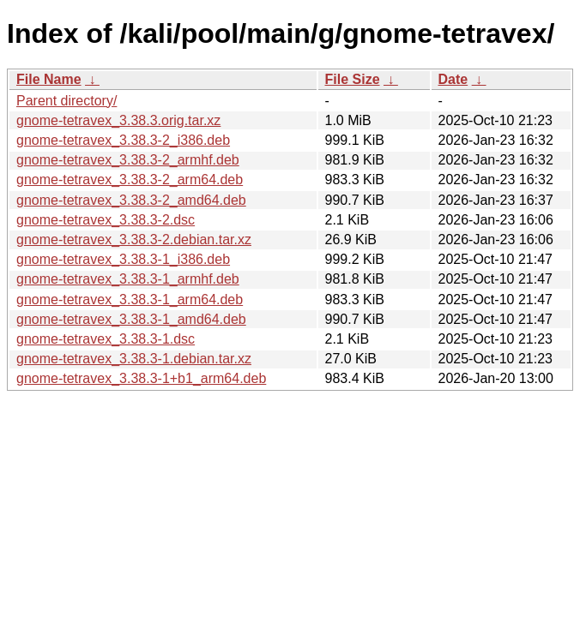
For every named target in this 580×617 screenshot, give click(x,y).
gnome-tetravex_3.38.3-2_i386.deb (123, 140)
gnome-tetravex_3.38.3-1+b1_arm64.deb (141, 378)
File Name (49, 79)
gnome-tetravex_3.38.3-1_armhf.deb (127, 279)
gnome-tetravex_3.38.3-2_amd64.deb (131, 200)
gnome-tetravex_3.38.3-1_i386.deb (123, 259)
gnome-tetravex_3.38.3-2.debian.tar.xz (133, 239)
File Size (352, 79)
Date (453, 79)
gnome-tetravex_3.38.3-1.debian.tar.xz (133, 358)
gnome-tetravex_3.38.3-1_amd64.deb (131, 319)
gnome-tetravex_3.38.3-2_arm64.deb (129, 179)
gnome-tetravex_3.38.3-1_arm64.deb (129, 299)
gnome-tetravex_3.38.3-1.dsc (105, 339)
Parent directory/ (66, 100)
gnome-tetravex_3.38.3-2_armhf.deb (127, 160)
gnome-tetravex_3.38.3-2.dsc (105, 220)
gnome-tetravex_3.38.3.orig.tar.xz (118, 120)
